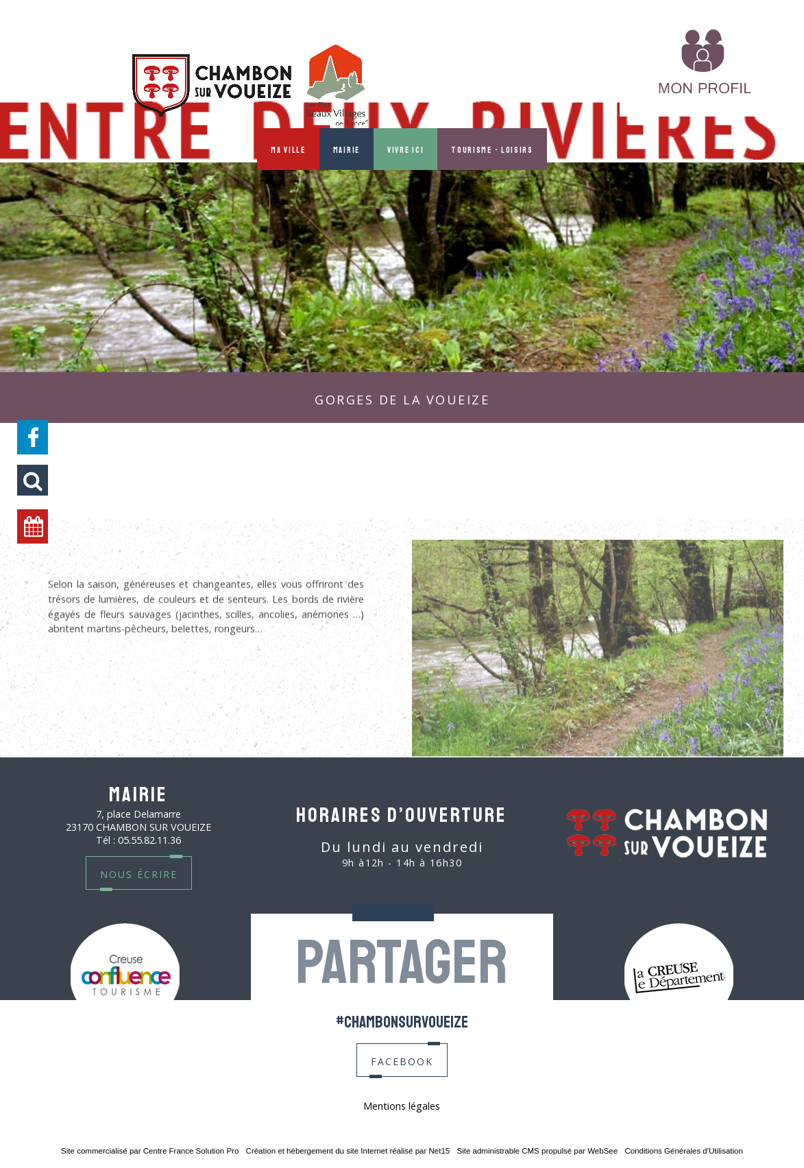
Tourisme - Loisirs (492, 149)
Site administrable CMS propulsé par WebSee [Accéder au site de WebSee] (537, 1151)
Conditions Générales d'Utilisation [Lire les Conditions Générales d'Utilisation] (683, 1151)
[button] (32, 480)
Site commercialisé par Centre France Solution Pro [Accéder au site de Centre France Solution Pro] (150, 1151)
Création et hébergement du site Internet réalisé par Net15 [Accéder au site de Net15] (348, 1151)
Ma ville (288, 149)
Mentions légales (401, 1105)
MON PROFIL (572, 84)
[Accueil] (250, 86)
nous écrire (139, 873)
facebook (402, 1060)
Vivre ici (405, 149)
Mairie (346, 149)
